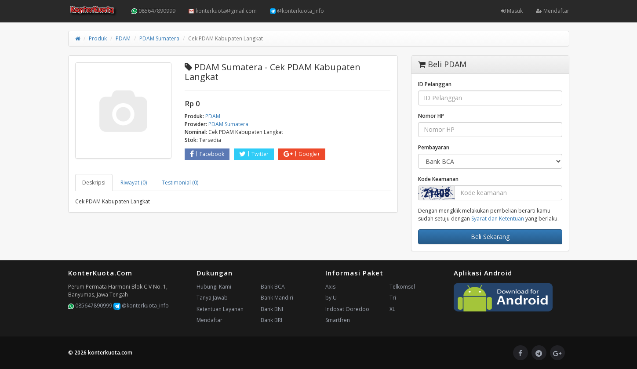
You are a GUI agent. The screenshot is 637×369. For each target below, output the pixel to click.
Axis (330, 286)
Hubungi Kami (214, 286)
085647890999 (153, 10)
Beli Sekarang (490, 236)
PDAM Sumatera (159, 38)
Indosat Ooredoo (347, 309)
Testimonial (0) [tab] (180, 182)
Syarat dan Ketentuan (497, 218)
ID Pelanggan (434, 84)
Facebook (207, 154)
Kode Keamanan (438, 179)
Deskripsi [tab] (94, 182)
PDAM (123, 38)
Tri (392, 297)
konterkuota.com (110, 352)
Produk (98, 38)
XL (392, 309)
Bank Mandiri (277, 297)
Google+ (302, 154)
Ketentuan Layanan (220, 309)
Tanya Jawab (212, 297)
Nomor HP (431, 115)
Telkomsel (402, 286)
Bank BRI (271, 320)
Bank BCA (273, 286)
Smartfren (337, 320)
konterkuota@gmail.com (223, 10)
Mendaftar (552, 10)
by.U (331, 297)
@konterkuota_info (297, 10)
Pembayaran (433, 147)
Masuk (512, 10)
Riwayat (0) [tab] (133, 182)
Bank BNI (272, 309)
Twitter (254, 154)
